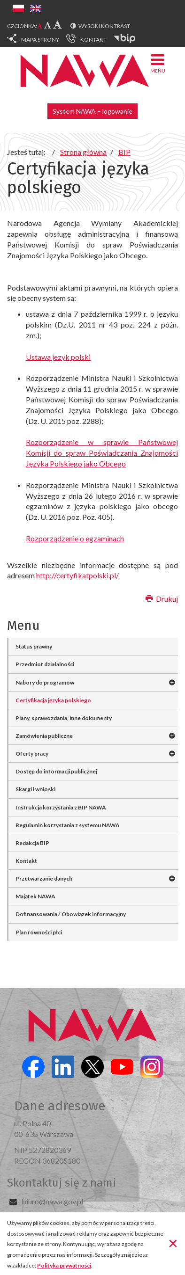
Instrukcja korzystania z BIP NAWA (60, 807)
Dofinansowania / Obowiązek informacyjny (70, 914)
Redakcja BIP (32, 842)
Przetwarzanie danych (43, 878)
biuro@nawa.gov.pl (52, 1201)
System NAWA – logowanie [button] (92, 111)
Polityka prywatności (64, 1265)
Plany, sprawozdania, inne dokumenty (63, 717)
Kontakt (26, 860)
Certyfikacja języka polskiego (53, 700)
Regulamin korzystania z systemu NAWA (67, 825)
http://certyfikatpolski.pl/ (77, 575)
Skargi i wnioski (35, 789)
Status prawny (33, 646)
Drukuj (162, 598)
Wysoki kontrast (104, 25)
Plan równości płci (38, 932)
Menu (157, 62)
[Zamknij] (173, 1242)
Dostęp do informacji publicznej (56, 771)
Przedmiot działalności (44, 664)
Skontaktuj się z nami (61, 1182)
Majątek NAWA (35, 896)
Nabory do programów (44, 682)
